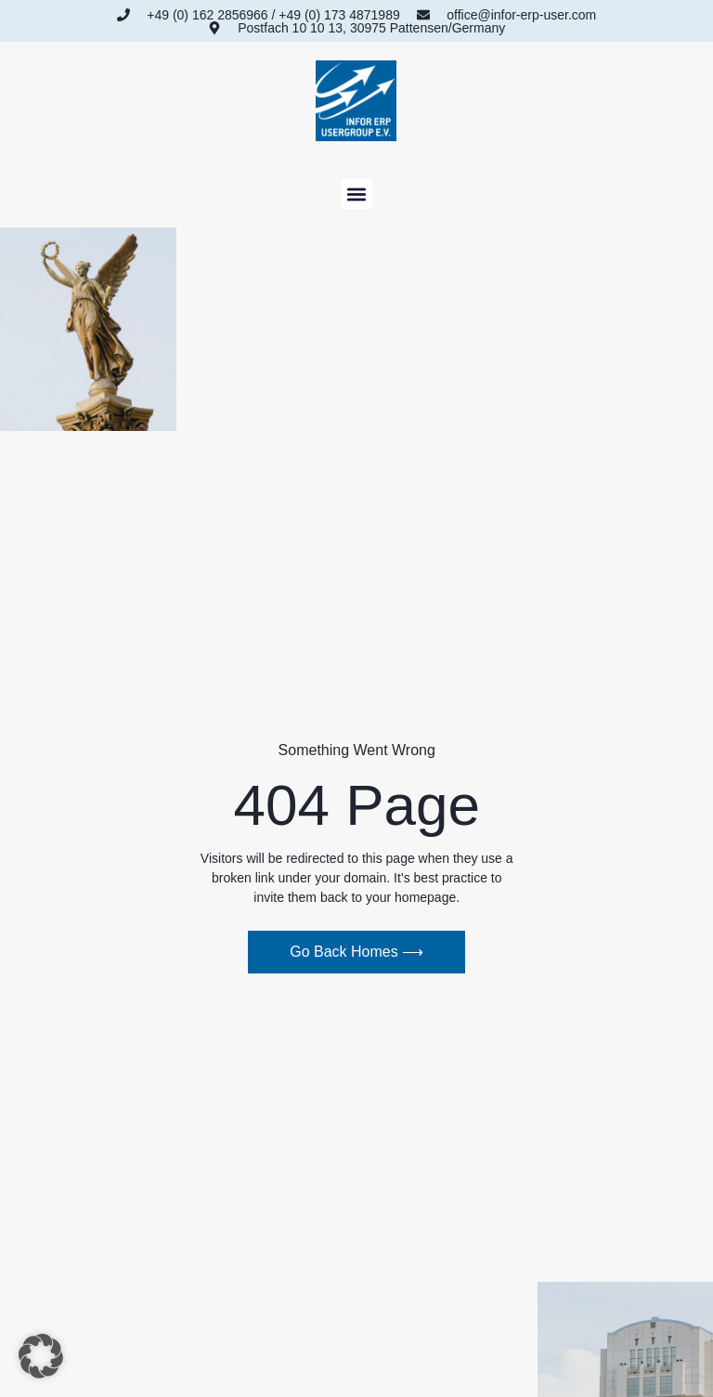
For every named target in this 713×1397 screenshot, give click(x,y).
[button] (357, 193)
